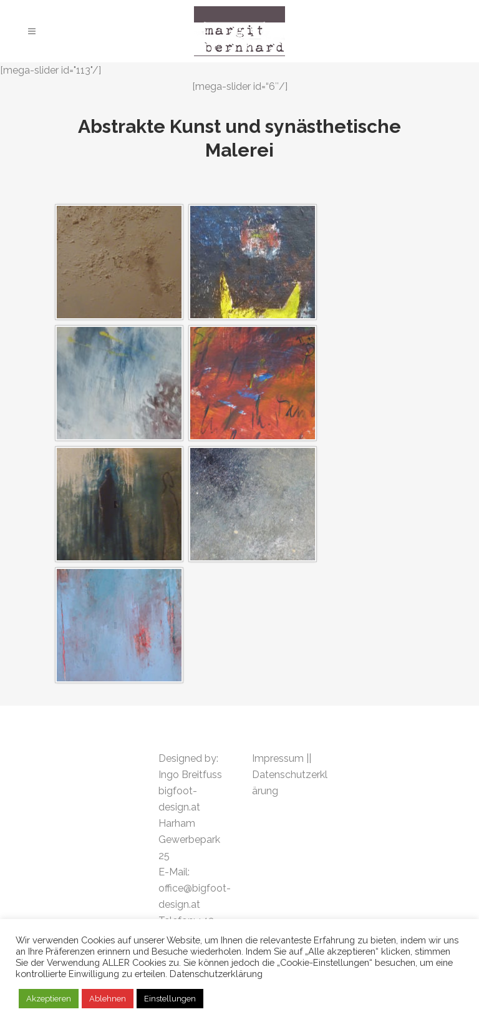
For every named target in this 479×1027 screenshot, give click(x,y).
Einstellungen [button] (170, 998)
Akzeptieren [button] (48, 998)
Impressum (279, 758)
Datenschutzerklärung (216, 973)
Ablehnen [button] (107, 998)
